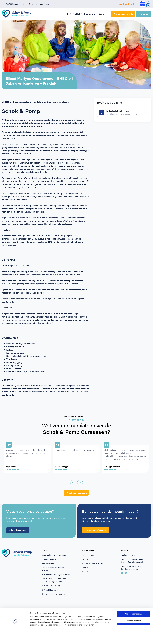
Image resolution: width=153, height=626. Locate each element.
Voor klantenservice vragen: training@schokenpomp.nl (132, 560)
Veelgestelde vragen (129, 555)
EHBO (78, 13)
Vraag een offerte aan (95, 530)
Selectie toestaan (134, 604)
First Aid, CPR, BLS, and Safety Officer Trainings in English (54, 580)
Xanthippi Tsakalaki (112, 466)
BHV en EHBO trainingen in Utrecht (56, 574)
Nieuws (85, 567)
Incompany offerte (123, 13)
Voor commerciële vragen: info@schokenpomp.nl (132, 567)
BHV (69, 13)
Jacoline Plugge (61, 466)
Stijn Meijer (11, 466)
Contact (102, 13)
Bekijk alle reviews (76, 492)
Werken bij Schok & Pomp (92, 563)
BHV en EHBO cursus (50, 589)
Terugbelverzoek (17, 530)
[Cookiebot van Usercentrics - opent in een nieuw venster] (15, 621)
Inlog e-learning (88, 555)
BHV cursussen (48, 563)
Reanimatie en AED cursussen (54, 555)
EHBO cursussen (49, 559)
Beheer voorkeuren (127, 621)
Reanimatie (89, 13)
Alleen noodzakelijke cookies (134, 611)
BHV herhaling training (51, 585)
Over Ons (85, 559)
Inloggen (143, 13)
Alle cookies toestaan (133, 598)
